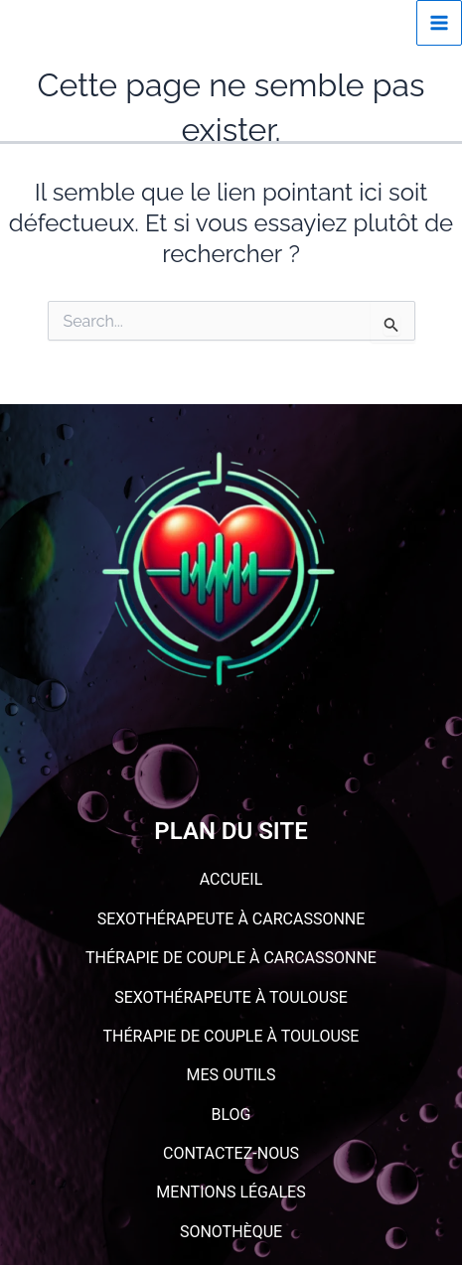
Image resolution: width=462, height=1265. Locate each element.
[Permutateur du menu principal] (439, 23)
